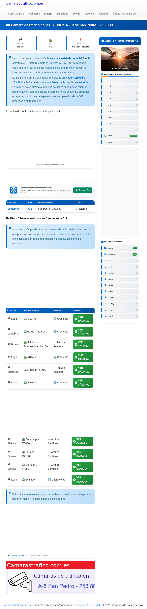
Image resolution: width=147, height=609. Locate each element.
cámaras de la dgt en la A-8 (63, 229)
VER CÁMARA (82, 319)
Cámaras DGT (16, 13)
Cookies (80, 605)
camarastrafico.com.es (17, 605)
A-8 (30, 208)
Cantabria (13, 208)
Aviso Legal (93, 605)
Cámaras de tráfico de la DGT (19, 555)
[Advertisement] (50, 137)
